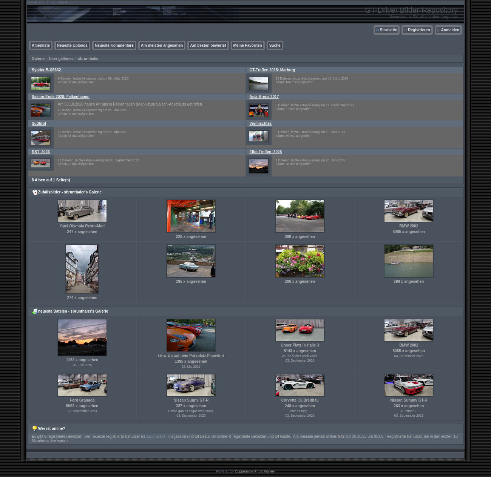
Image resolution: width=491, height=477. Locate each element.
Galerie (38, 59)
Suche (275, 45)
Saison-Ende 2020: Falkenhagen (61, 97)
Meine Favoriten (247, 45)
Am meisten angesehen (162, 45)
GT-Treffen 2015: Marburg (272, 70)
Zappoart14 (155, 436)
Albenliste (41, 45)
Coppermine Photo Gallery (255, 471)
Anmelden (450, 30)
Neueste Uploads (72, 45)
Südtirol (39, 123)
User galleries (61, 59)
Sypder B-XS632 (46, 70)
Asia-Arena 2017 (264, 97)
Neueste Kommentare (114, 45)
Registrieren (419, 30)
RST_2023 (41, 152)
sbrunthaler (88, 59)
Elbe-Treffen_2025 (266, 152)
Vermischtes (261, 123)
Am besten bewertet (208, 45)
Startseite (388, 30)
